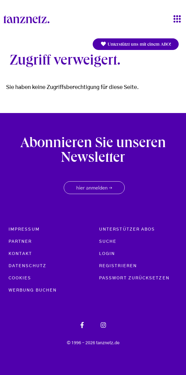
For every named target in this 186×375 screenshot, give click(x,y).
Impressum (24, 229)
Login (107, 254)
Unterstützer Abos (127, 229)
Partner (20, 241)
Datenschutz (27, 266)
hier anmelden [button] (94, 188)
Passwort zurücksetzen (134, 278)
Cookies (20, 278)
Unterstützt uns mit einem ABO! (135, 44)
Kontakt (20, 254)
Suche (107, 241)
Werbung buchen (33, 290)
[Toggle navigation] (177, 19)
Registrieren (118, 266)
